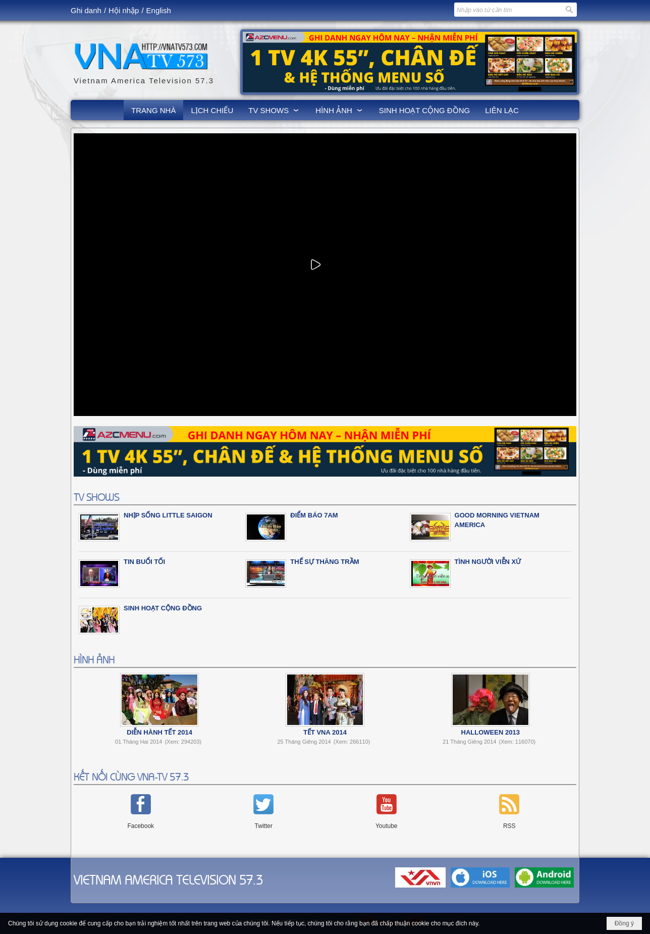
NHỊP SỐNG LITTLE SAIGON (168, 515)
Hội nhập (124, 10)
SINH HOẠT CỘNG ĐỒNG (163, 608)
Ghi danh (86, 10)
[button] (274, 110)
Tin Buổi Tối (144, 561)
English (158, 10)
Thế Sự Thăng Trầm (324, 561)
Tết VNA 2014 (325, 732)
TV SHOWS (96, 496)
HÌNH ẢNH (94, 659)
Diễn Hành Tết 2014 (159, 732)
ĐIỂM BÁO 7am (314, 515)
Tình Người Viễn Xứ (488, 561)
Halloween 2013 (490, 732)
